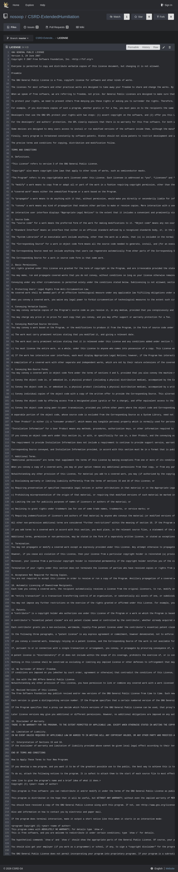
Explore (29, 5)
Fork (161, 16)
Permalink (133, 47)
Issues (31, 27)
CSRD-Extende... (45, 38)
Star (138, 16)
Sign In (166, 5)
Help (42, 5)
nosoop (17, 16)
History (146, 47)
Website (170, 868)
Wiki (80, 27)
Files (11, 27)
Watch (115, 16)
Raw (155, 47)
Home (16, 5)
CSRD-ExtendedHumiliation (53, 16)
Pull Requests (57, 27)
